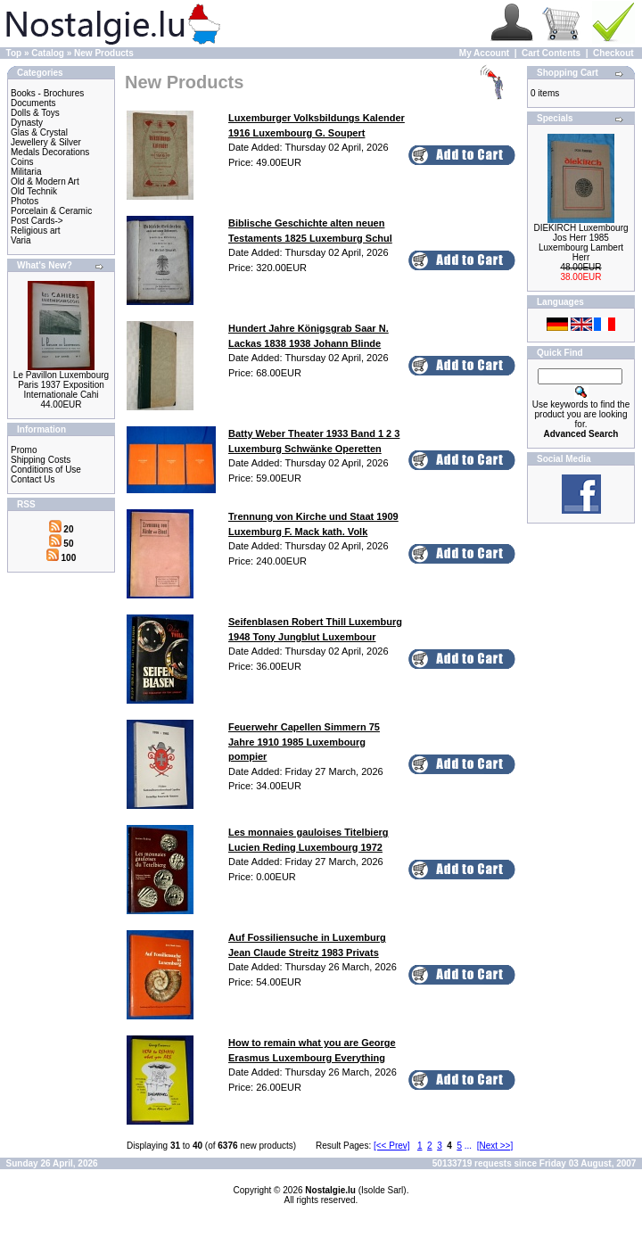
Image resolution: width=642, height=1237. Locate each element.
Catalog (47, 53)
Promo (24, 450)
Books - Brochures (47, 93)
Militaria (26, 172)
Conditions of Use (46, 469)
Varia (21, 240)
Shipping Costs (40, 460)
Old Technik (34, 191)
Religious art (36, 230)
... (468, 1145)
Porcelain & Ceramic (51, 211)
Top (14, 53)
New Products (104, 53)
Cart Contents (551, 53)
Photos (24, 201)
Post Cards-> (37, 221)
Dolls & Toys (35, 113)
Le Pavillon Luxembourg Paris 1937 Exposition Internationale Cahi (61, 385)
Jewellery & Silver (46, 142)
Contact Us (32, 479)
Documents (33, 103)
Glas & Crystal (39, 132)
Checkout (613, 53)
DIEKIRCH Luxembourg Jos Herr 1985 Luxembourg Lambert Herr (580, 242)
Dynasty (27, 123)
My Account (484, 53)
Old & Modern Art (45, 181)
